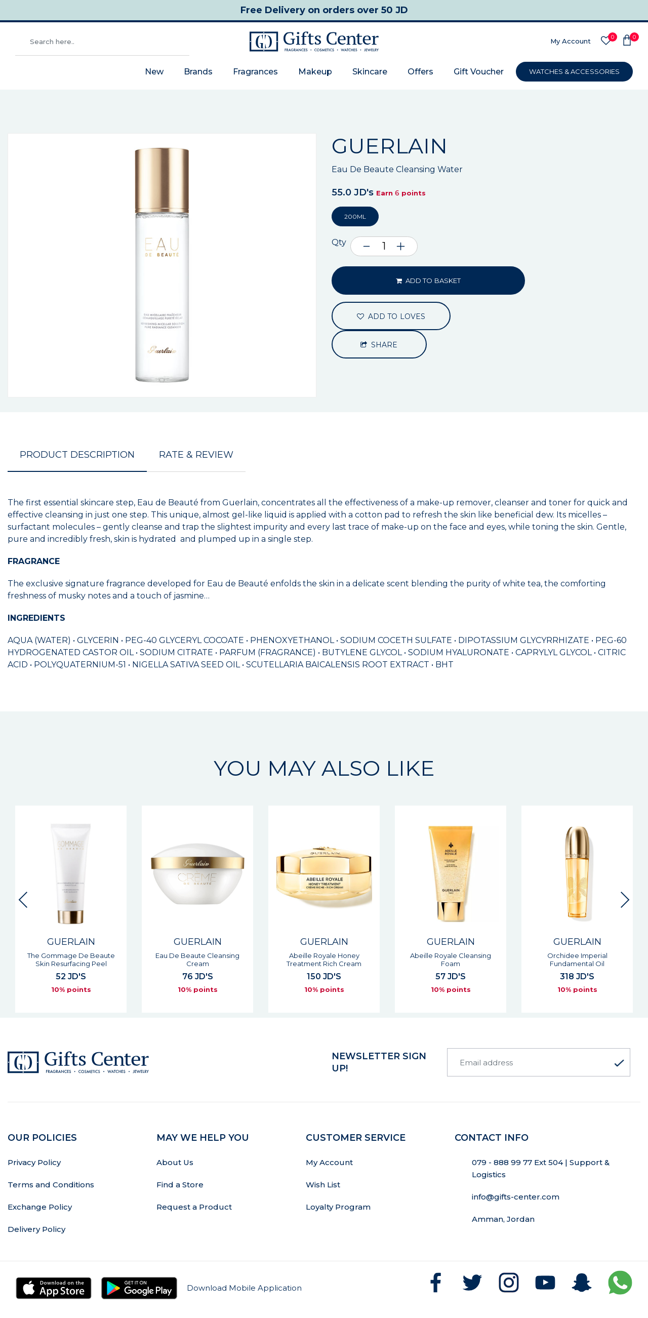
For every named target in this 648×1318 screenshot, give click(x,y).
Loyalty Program (338, 1207)
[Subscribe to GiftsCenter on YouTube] (545, 1282)
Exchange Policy (40, 1207)
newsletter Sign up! (379, 1062)
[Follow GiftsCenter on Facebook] (436, 1282)
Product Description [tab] (77, 454)
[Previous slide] (23, 899)
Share (379, 344)
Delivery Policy (36, 1229)
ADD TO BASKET (428, 280)
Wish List (323, 1184)
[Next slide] (625, 899)
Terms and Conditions (51, 1184)
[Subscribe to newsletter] (619, 1063)
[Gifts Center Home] (314, 41)
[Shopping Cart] (627, 41)
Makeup (315, 71)
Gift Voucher (479, 71)
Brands (198, 71)
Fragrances (255, 71)
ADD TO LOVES (391, 316)
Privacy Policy (34, 1162)
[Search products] (102, 41)
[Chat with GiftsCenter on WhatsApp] (620, 1282)
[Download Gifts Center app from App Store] (54, 1288)
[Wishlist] (606, 41)
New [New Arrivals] (154, 71)
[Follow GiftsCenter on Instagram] (509, 1282)
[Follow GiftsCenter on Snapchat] (582, 1282)
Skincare (369, 71)
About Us (174, 1162)
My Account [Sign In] (570, 41)
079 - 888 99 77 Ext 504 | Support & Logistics (541, 1168)
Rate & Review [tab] (196, 454)
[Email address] (538, 1062)
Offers (420, 71)
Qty (339, 242)
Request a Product (194, 1207)
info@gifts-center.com (515, 1197)
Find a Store (180, 1184)
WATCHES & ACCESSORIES (574, 71)
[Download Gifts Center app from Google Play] (139, 1288)
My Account (329, 1162)
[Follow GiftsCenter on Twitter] (472, 1282)
